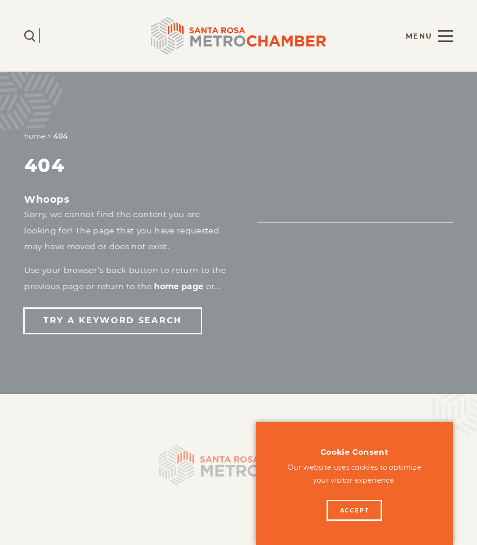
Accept (354, 510)
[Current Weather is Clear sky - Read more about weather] (57, 36)
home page (179, 286)
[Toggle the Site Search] (29, 36)
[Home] (238, 467)
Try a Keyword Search (112, 320)
